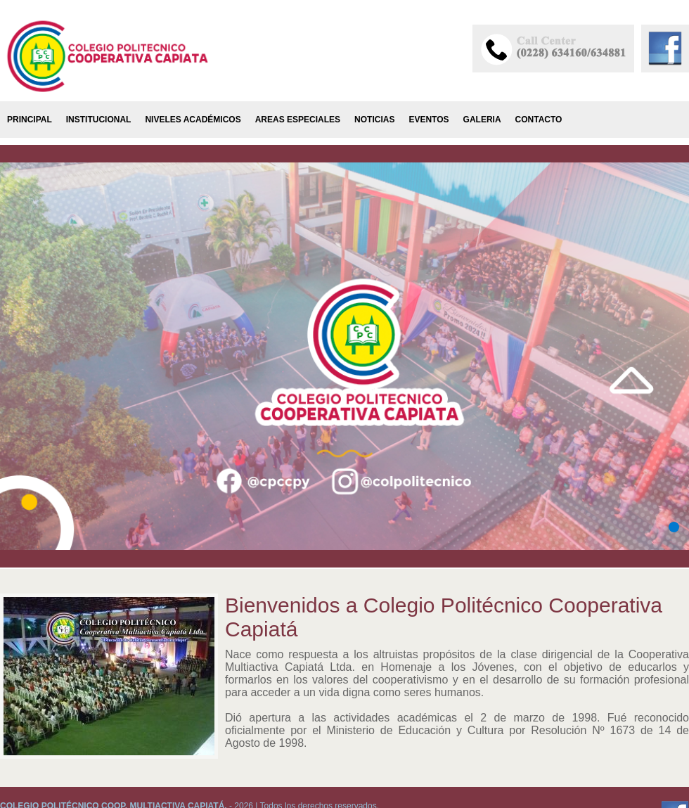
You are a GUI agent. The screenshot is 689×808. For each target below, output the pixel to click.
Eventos (428, 119)
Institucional (98, 119)
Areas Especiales (297, 119)
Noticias (374, 119)
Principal (29, 119)
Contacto (538, 119)
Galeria (482, 119)
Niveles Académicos (192, 119)
